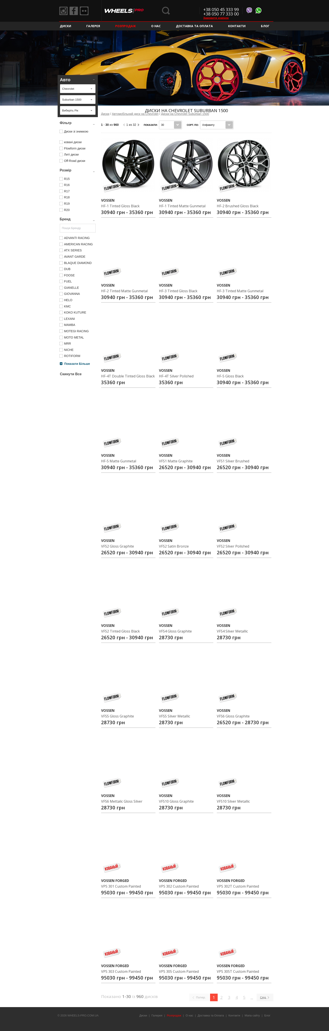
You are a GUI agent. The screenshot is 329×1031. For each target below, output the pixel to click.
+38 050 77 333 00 (221, 14)
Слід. (263, 997)
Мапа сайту (252, 1015)
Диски (65, 26)
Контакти (236, 26)
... (252, 997)
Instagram (63, 11)
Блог (265, 26)
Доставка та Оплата (194, 26)
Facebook (73, 11)
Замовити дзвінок (216, 18)
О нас (156, 26)
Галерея (93, 26)
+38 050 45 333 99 (221, 9)
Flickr (84, 11)
